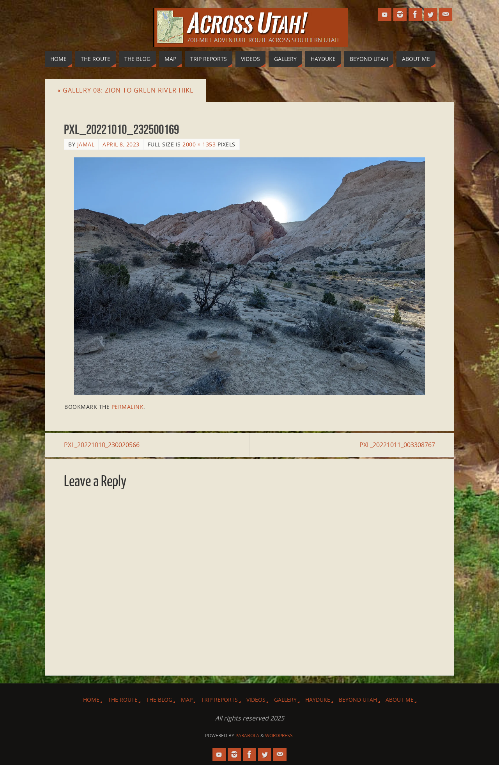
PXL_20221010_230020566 (102, 444)
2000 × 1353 (199, 144)
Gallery (285, 699)
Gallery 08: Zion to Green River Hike (125, 90)
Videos (255, 699)
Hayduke (317, 699)
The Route (123, 699)
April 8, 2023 (121, 144)
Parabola (247, 735)
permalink (127, 406)
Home (91, 699)
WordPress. (279, 735)
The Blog (159, 699)
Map (187, 699)
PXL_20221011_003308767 (397, 444)
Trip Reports (219, 699)
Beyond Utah (358, 699)
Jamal (86, 144)
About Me (400, 699)
